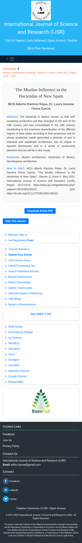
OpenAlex (14, 348)
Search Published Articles (23, 271)
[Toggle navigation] (10, 59)
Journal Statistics (18, 249)
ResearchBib (15, 382)
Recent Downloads (19, 282)
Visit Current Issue (19, 260)
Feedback (8, 434)
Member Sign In (17, 234)
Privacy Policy (11, 446)
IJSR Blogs (14, 299)
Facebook (11, 481)
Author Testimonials (20, 288)
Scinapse (13, 359)
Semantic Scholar (18, 371)
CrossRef (13, 365)
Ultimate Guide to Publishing (25, 293)
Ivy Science (15, 337)
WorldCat (13, 343)
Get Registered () (21, 240)
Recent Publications (20, 277)
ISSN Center (15, 326)
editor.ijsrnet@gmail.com (26, 464)
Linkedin (10, 490)
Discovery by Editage (20, 332)
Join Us (7, 440)
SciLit (11, 354)
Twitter (10, 499)
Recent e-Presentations (22, 304)
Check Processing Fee (21, 265)
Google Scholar (17, 376)
